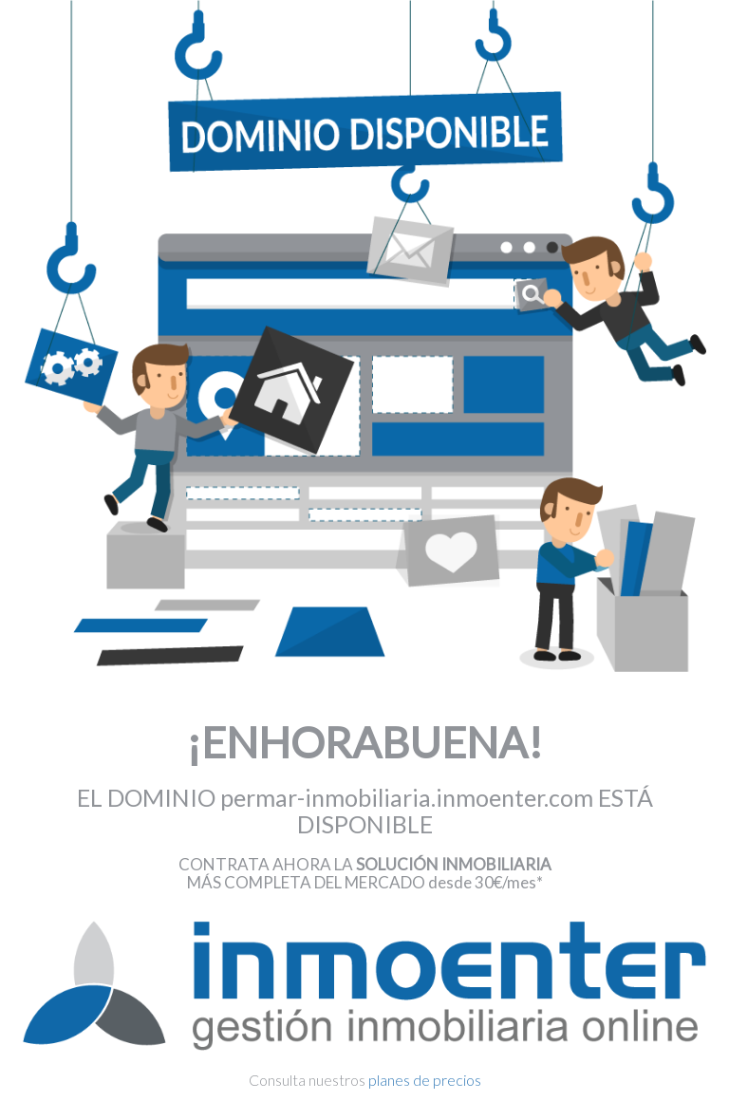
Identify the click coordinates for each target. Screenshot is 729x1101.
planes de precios (424, 1080)
